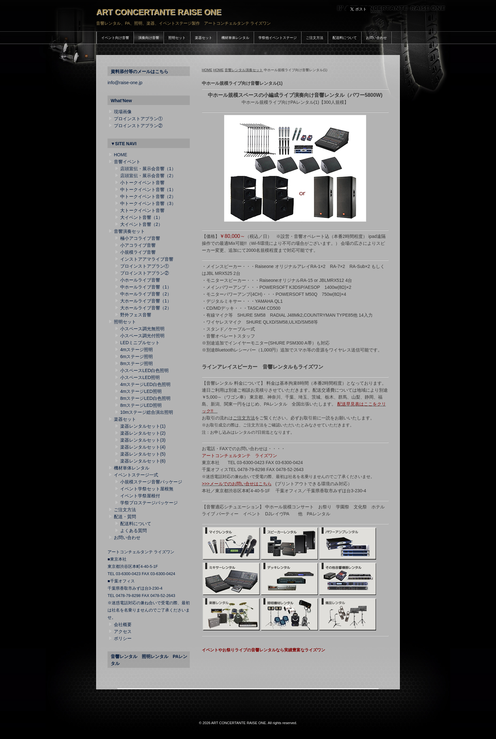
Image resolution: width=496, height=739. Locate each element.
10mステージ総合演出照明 (146, 412)
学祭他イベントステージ (277, 38)
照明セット (177, 38)
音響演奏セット (129, 231)
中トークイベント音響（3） (148, 203)
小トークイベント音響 (142, 182)
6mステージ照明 (136, 356)
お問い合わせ (376, 38)
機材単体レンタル (235, 38)
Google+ (376, 11)
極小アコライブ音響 (140, 238)
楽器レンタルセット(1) (142, 426)
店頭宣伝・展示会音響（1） (148, 168)
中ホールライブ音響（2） (145, 293)
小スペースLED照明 (140, 377)
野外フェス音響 (135, 314)
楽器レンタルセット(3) (142, 440)
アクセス (123, 631)
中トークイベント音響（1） (148, 189)
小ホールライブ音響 (140, 280)
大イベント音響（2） (141, 224)
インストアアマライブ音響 (146, 259)
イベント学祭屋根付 (140, 495)
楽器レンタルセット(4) (142, 447)
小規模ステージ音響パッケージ (151, 481)
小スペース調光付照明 (142, 335)
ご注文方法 (314, 38)
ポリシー (123, 638)
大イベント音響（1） (141, 217)
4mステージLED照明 (141, 391)
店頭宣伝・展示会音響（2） (148, 175)
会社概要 (123, 624)
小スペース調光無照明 (142, 328)
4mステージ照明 (136, 349)
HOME (207, 70)
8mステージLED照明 (141, 405)
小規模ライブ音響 (138, 252)
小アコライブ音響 (138, 245)
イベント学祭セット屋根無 (146, 488)
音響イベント (127, 161)
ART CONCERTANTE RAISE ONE (158, 12)
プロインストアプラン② (138, 125)
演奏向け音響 (148, 38)
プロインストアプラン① (138, 118)
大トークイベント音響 (142, 210)
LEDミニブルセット (140, 342)
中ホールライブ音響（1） (145, 286)
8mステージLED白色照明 (145, 398)
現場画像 (123, 111)
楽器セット (203, 38)
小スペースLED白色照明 (144, 370)
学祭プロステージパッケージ (149, 502)
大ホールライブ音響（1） (145, 300)
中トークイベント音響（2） (148, 196)
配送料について (344, 38)
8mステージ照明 (136, 363)
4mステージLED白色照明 (145, 384)
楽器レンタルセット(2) (142, 433)
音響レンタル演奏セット (244, 70)
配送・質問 (125, 516)
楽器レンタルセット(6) (142, 460)
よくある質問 (133, 530)
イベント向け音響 (115, 38)
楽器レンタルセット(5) (142, 453)
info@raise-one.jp (125, 82)
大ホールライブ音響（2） (145, 307)
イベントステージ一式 (136, 474)
